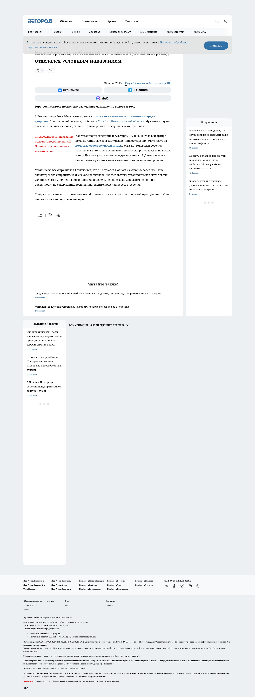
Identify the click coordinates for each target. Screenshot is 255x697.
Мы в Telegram (175, 31)
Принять (216, 45)
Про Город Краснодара (117, 589)
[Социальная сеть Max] (103, 98)
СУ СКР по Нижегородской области (120, 121)
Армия (111, 21)
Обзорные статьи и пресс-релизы (38, 601)
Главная (26, 609)
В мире (76, 31)
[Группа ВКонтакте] (68, 90)
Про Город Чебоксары (61, 581)
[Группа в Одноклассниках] (174, 586)
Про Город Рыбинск (88, 585)
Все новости (35, 31)
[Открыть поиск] (217, 21)
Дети (40, 70)
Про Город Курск (59, 585)
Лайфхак (57, 31)
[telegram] (59, 215)
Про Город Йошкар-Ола (34, 585)
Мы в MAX (200, 31)
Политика (132, 21)
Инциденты (90, 21)
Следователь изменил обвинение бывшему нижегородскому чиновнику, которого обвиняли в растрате (103, 296)
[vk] (40, 215)
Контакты (110, 601)
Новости (110, 605)
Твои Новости (29, 589)
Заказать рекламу (120, 31)
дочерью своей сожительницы (98, 145)
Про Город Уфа (114, 585)
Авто (67, 605)
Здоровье (94, 31)
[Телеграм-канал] (137, 90)
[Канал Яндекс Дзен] (190, 586)
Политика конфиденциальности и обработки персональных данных (54, 668)
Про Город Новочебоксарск (91, 581)
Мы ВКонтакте (148, 31)
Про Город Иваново (144, 581)
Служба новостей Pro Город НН (148, 83)
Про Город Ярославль (61, 589)
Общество (66, 21)
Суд (50, 70)
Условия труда (30, 605)
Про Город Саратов (144, 585)
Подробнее (109, 664)
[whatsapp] (50, 215)
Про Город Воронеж (116, 581)
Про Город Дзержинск (33, 581)
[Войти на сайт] (225, 21)
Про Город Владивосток (90, 589)
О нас (67, 601)
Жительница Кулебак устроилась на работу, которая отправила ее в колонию (103, 309)
